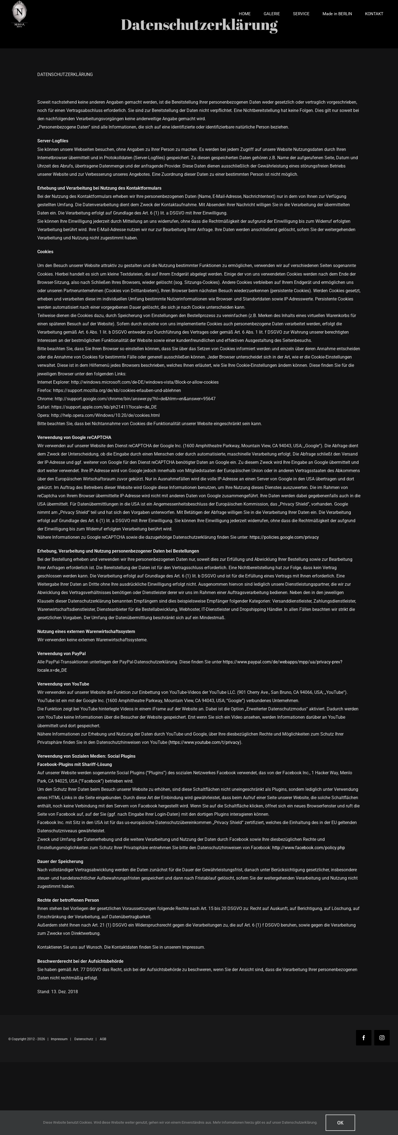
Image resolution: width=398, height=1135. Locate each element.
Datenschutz (83, 1039)
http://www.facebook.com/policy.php (308, 847)
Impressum (59, 1039)
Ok (340, 1123)
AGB (103, 1039)
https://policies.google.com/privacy (284, 537)
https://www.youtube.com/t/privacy (205, 742)
